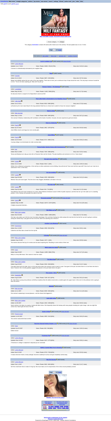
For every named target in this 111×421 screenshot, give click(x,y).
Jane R (17, 200)
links (81, 1)
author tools (67, 1)
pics (73, 1)
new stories (44, 1)
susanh (17, 161)
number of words (72, 56)
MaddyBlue (18, 275)
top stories (37, 1)
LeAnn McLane (19, 63)
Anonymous (18, 225)
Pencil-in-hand (19, 314)
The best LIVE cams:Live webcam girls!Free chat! (62, 403)
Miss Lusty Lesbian (20, 212)
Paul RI (17, 125)
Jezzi (16, 249)
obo (16, 149)
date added (45, 56)
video (77, 1)
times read (53, 56)
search (50, 1)
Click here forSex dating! (48, 402)
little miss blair (19, 113)
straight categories (21, 1)
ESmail (61, 1)
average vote (62, 56)
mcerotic (17, 75)
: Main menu (8, 1)
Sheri (16, 326)
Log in (17, 4)
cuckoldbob (18, 89)
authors (30, 1)
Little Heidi (18, 101)
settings (56, 1)
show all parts (67, 61)
